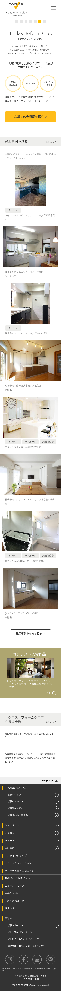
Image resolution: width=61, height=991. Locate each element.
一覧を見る (48, 142)
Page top (47, 780)
